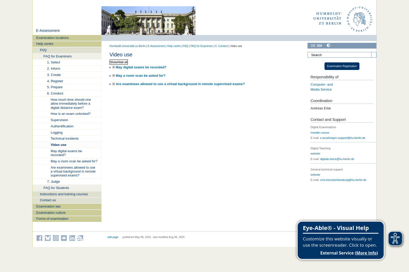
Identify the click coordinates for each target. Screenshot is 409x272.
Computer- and (321, 84)
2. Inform (53, 68)
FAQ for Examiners (58, 56)
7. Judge (53, 182)
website (315, 153)
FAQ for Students (56, 188)
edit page (112, 237)
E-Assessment (48, 30)
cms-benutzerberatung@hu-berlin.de (343, 179)
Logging (57, 132)
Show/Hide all (119, 62)
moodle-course (319, 132)
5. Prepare (55, 87)
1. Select (53, 62)
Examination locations (52, 38)
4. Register (55, 81)
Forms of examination (52, 219)
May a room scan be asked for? (74, 161)
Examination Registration (342, 66)
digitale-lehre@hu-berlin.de (337, 159)
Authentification (62, 126)
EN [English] (319, 46)
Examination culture (50, 213)
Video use (58, 145)
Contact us (48, 200)
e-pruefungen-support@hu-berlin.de (342, 137)
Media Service (321, 89)
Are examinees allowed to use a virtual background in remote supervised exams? (73, 171)
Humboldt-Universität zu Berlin (128, 46)
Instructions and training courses (64, 194)
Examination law (48, 206)
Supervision (59, 120)
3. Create (54, 75)
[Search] (342, 55)
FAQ (43, 50)
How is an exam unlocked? (71, 114)
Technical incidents (65, 138)
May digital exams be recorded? (66, 153)
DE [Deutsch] (313, 46)
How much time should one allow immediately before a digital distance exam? (71, 104)
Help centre (44, 44)
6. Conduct (55, 93)
